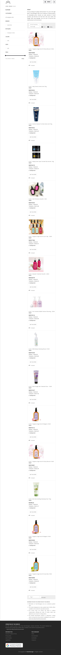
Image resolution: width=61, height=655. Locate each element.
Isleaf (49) (9, 25)
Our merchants (35, 635)
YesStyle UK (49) (11, 32)
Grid (43, 27)
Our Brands (34, 638)
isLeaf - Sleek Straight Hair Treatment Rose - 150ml (40, 386)
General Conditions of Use (11, 633)
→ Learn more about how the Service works (15, 629)
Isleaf (30, 50)
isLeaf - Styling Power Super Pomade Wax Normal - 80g (41, 161)
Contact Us (34, 640)
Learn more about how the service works (37, 618)
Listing (49, 27)
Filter (23, 58)
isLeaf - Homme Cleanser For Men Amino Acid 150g (40, 124)
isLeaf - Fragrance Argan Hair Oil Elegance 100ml (40, 424)
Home (7, 6)
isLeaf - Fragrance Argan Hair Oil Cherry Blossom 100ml (41, 49)
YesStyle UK (32, 58)
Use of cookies (9, 638)
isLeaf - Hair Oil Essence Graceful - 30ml (38, 199)
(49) (8, 40)
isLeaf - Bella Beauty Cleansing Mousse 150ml (39, 349)
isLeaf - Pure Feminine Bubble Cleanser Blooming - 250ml (42, 311)
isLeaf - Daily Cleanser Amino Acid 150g (38, 86)
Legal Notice (8, 640)
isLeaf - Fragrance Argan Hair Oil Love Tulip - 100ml (40, 236)
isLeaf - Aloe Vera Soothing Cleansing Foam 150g (40, 499)
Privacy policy (8, 635)
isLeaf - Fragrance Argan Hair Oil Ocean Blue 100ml (40, 574)
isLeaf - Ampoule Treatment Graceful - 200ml (39, 274)
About (33, 633)
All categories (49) (10, 17)
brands (10, 6)
